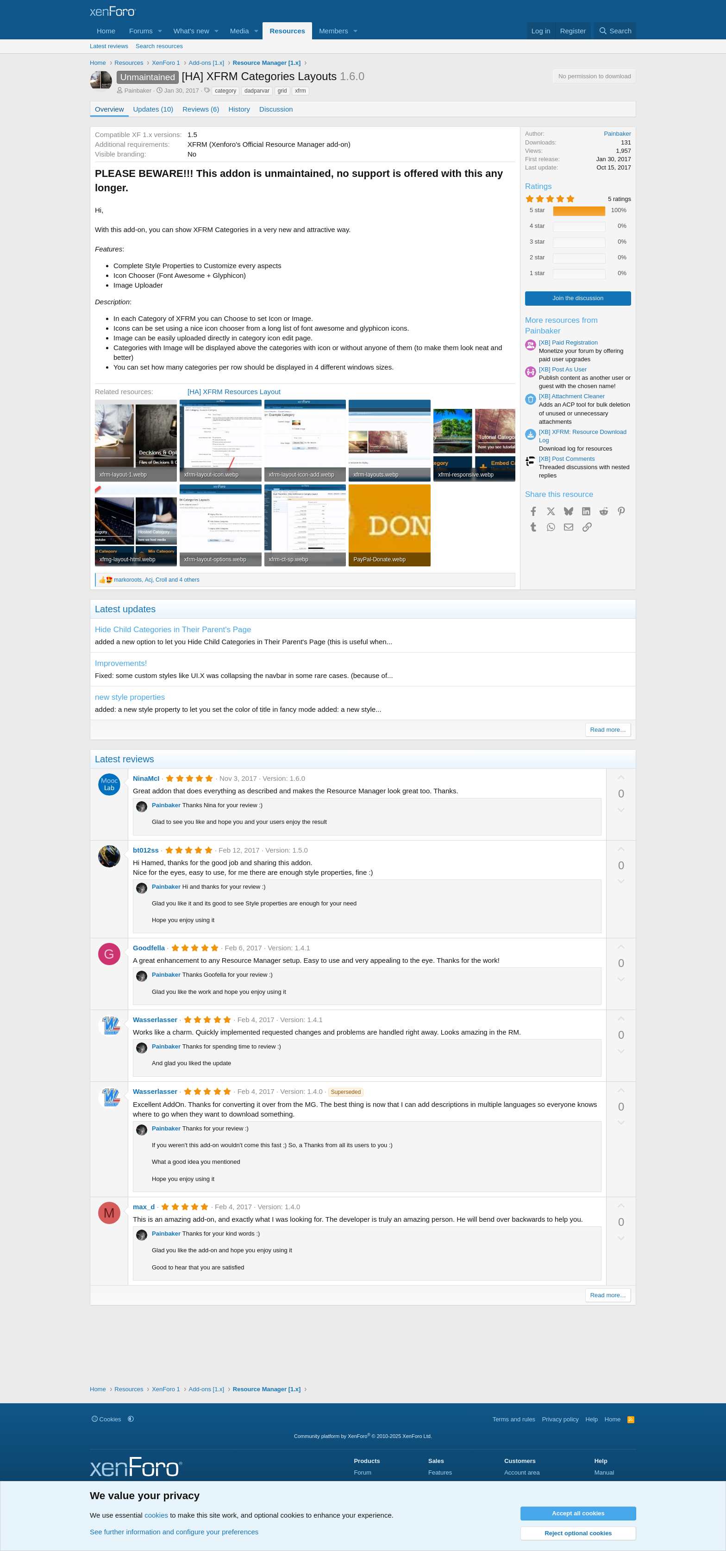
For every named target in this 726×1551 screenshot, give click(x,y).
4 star (537, 225)
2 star (537, 257)
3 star (537, 241)
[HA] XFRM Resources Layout (234, 392)
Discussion (276, 109)
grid (282, 91)
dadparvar (256, 91)
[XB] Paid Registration (568, 342)
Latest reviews (109, 46)
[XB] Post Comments (567, 458)
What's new (191, 31)
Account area (522, 1472)
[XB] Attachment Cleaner (572, 396)
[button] (160, 30)
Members (333, 31)
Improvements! (121, 663)
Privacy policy (560, 1419)
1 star (537, 273)
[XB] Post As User (563, 369)
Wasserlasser (155, 1020)
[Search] (615, 30)
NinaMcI (146, 778)
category (225, 91)
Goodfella (149, 948)
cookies (156, 1515)
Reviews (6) (200, 109)
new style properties (130, 697)
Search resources (159, 46)
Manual (604, 1472)
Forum (362, 1472)
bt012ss (146, 850)
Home (106, 31)
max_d (144, 1207)
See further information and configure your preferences (174, 1532)
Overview (109, 109)
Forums (141, 31)
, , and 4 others (157, 580)
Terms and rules (514, 1419)
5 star (537, 210)
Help (592, 1419)
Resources (287, 31)
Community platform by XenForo (363, 1436)
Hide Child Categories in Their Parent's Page (173, 629)
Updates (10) (153, 109)
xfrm (300, 91)
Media (239, 31)
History (239, 109)
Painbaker (138, 90)
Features (440, 1472)
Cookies (106, 1419)
